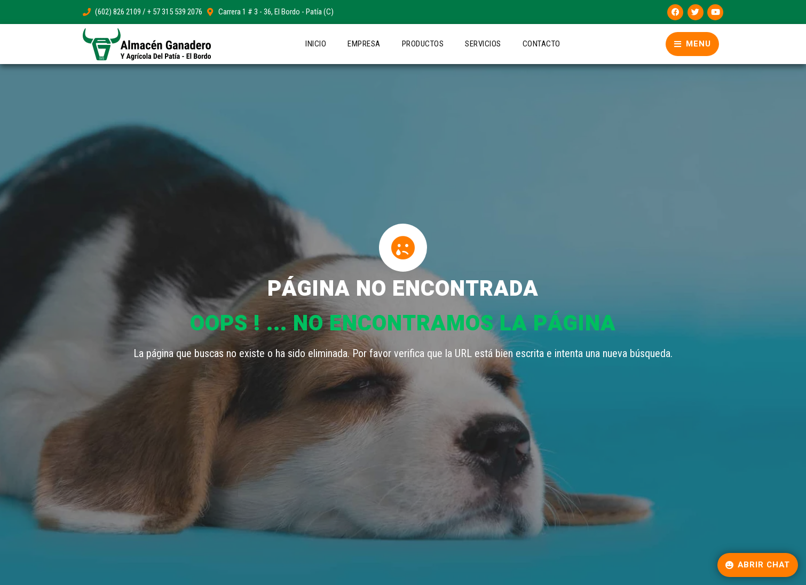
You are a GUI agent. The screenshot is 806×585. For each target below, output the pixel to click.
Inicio (315, 44)
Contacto (541, 44)
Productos (423, 44)
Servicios (483, 44)
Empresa (364, 44)
